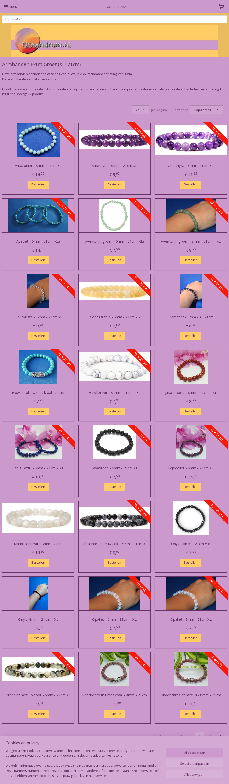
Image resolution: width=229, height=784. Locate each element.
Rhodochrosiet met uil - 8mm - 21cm (191, 694)
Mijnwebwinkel (167, 775)
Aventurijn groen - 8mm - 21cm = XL (191, 241)
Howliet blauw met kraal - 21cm (38, 392)
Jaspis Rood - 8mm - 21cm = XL (191, 392)
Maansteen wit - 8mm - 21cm (38, 543)
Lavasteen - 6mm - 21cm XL (114, 468)
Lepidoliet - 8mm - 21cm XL (191, 468)
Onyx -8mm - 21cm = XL (38, 619)
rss (107, 775)
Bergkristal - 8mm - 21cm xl (38, 316)
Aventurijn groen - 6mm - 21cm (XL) (114, 241)
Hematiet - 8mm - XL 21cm (190, 316)
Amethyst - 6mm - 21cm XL (114, 165)
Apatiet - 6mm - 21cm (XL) (38, 241)
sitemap (97, 775)
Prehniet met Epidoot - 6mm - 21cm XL (38, 694)
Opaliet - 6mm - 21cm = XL (114, 619)
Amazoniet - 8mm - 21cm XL (38, 165)
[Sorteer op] (206, 110)
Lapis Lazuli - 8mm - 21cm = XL (38, 468)
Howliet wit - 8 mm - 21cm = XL (114, 392)
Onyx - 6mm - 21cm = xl (191, 543)
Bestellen (38, 184)
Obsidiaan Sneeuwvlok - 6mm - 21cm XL (114, 543)
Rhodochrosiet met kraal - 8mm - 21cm (114, 694)
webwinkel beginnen (125, 775)
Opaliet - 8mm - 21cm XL (191, 619)
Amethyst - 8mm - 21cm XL (190, 165)
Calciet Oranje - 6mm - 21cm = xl (114, 316)
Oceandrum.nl (15, 760)
